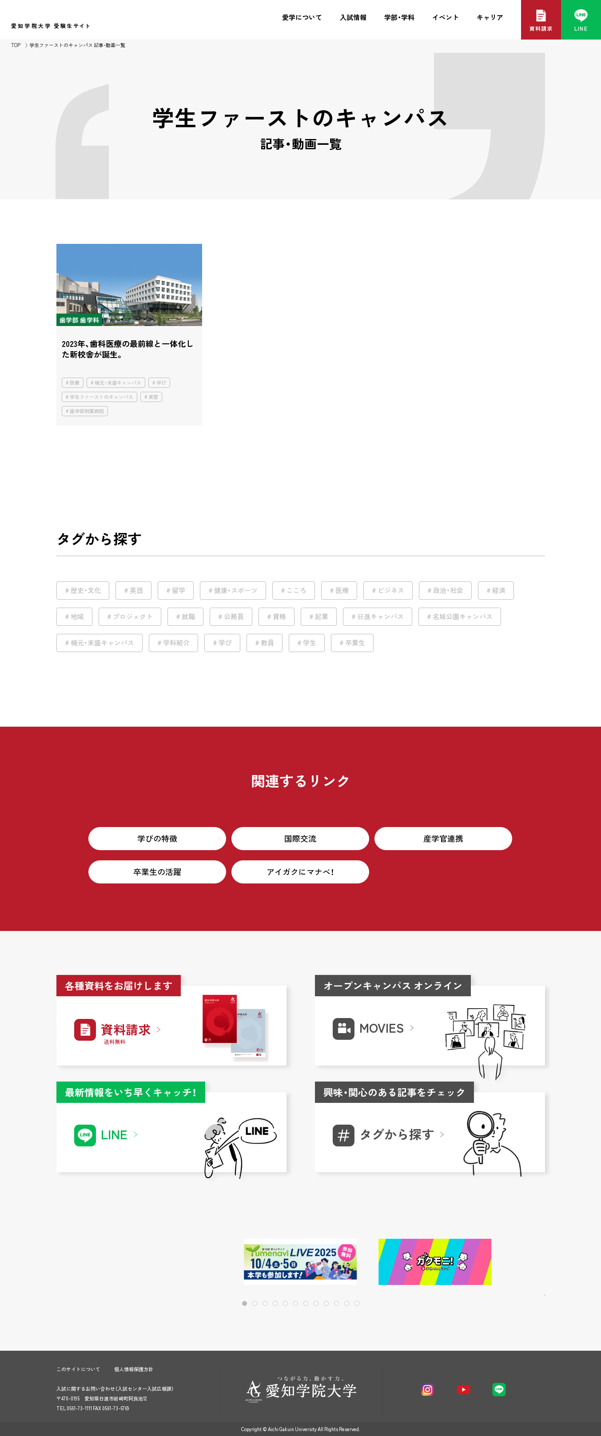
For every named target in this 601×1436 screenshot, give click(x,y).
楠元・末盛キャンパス (118, 382)
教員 (267, 643)
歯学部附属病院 (87, 411)
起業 (321, 616)
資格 (279, 616)
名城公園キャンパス (463, 616)
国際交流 (300, 838)
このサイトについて (78, 1369)
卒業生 (355, 643)
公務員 (234, 616)
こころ (296, 590)
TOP (15, 45)
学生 (309, 643)
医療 (75, 382)
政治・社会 (448, 590)
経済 (498, 590)
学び (161, 382)
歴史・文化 (86, 590)
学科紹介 (176, 643)
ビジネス (391, 590)
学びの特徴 (157, 838)
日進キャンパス (380, 616)
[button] (509, 1262)
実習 (153, 397)
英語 (136, 590)
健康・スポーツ (236, 590)
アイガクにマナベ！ (300, 872)
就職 (188, 616)
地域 (77, 616)
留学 (178, 590)
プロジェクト (133, 616)
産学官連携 (443, 838)
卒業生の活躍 (157, 872)
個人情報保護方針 (133, 1369)
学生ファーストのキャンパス (101, 397)
